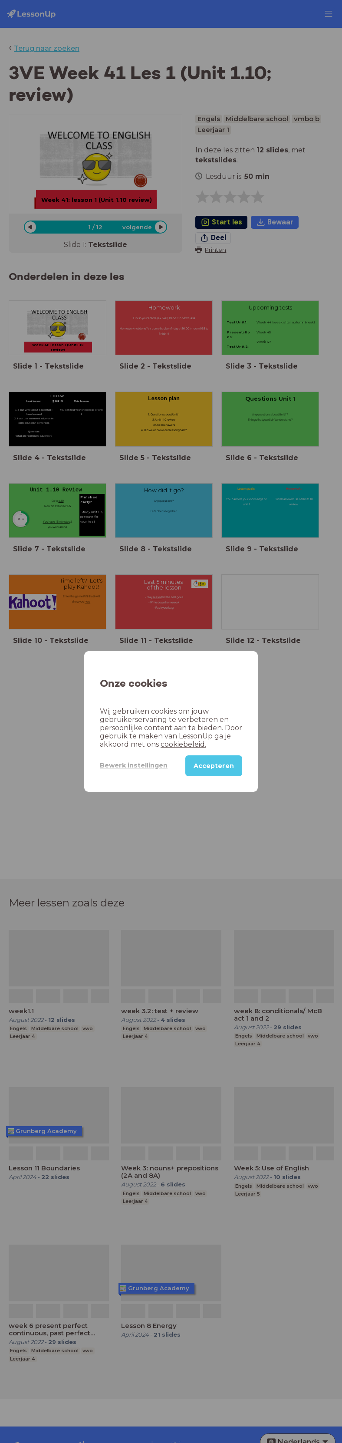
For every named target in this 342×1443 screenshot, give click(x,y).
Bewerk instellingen (134, 765)
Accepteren (214, 766)
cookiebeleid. (183, 744)
